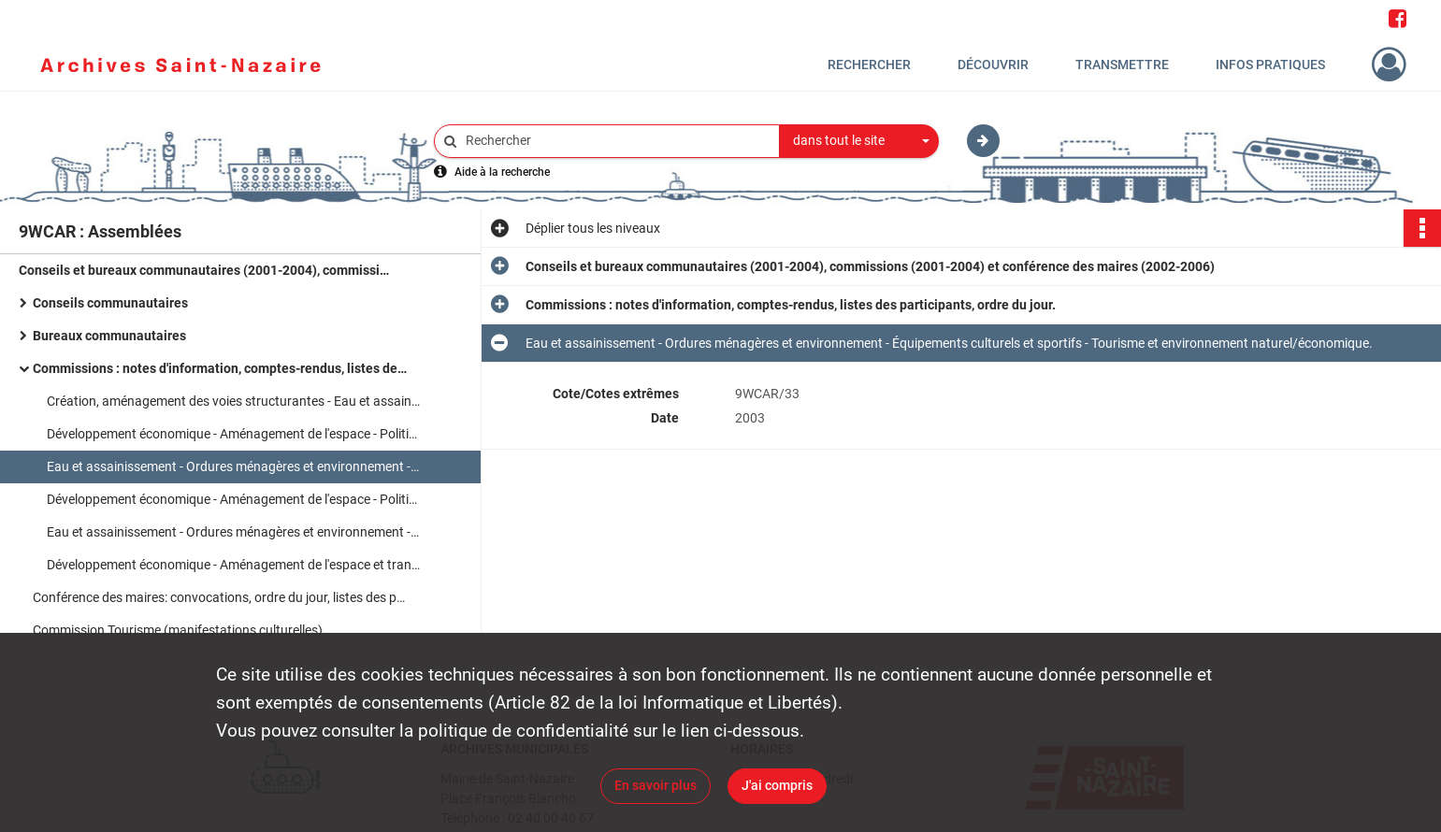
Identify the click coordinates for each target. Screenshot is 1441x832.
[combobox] (859, 141)
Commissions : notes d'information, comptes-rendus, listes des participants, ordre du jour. (220, 368)
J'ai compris (777, 785)
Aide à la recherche (502, 172)
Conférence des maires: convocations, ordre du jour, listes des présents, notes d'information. (220, 597)
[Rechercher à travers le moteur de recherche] (616, 141)
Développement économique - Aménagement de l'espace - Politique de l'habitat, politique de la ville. (234, 433)
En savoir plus (655, 785)
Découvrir (993, 64)
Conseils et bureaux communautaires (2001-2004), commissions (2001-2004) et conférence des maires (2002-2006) (206, 270)
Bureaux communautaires (109, 335)
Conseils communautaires (110, 302)
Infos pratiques (1270, 64)
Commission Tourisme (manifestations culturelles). (179, 630)
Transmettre (1122, 64)
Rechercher (869, 64)
